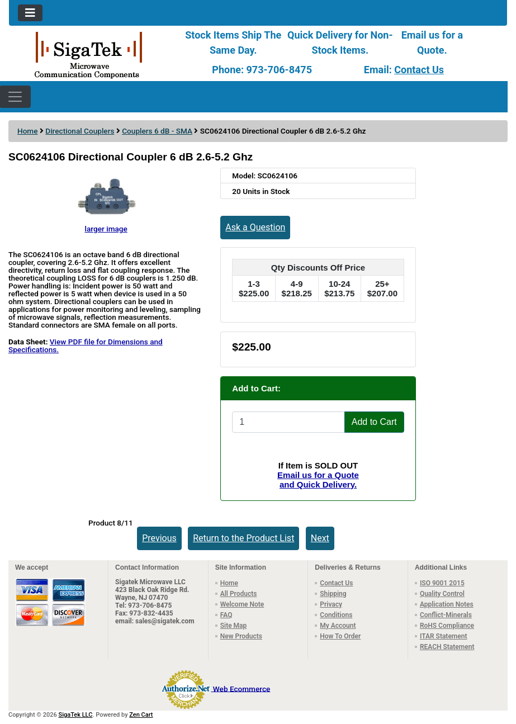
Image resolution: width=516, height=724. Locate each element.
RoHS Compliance (447, 626)
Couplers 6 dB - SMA (157, 130)
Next (320, 538)
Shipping (333, 594)
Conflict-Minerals (446, 615)
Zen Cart (141, 714)
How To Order (340, 636)
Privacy (331, 604)
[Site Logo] (92, 54)
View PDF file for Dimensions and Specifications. (85, 345)
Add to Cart (374, 422)
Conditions (336, 615)
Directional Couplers (79, 130)
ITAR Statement (443, 636)
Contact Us (419, 69)
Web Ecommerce (241, 688)
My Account (338, 626)
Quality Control (442, 594)
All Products (238, 594)
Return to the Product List (243, 538)
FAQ (226, 615)
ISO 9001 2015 (442, 583)
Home (27, 130)
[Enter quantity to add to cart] (288, 422)
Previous (159, 538)
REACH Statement (447, 647)
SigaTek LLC (76, 714)
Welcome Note (242, 604)
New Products (241, 636)
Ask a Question (255, 227)
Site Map (233, 626)
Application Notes (447, 604)
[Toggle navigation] (30, 12)
